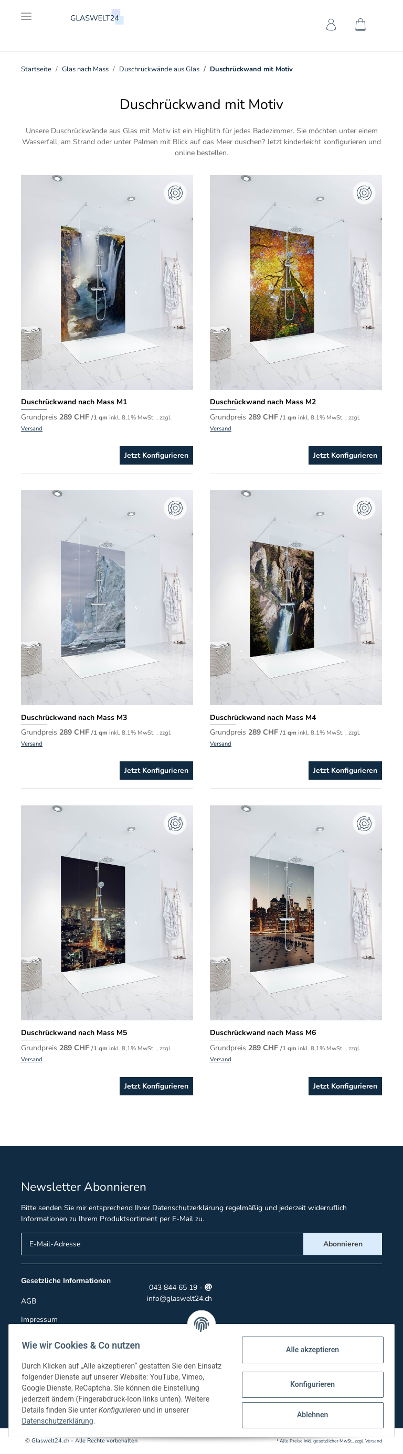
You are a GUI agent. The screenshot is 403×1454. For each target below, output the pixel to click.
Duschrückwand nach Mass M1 (74, 402)
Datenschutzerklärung (188, 1208)
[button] (329, 26)
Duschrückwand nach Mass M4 (263, 718)
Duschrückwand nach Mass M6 (263, 1033)
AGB (28, 1301)
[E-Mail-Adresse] (162, 1244)
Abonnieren (343, 1244)
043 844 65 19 (172, 1288)
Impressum (39, 1319)
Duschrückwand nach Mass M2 (263, 402)
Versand (32, 429)
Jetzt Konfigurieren (156, 455)
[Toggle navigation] (26, 11)
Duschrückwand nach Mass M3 (74, 718)
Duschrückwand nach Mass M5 (74, 1033)
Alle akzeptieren (308, 1349)
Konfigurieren (308, 1384)
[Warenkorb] (363, 26)
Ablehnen (308, 1414)
